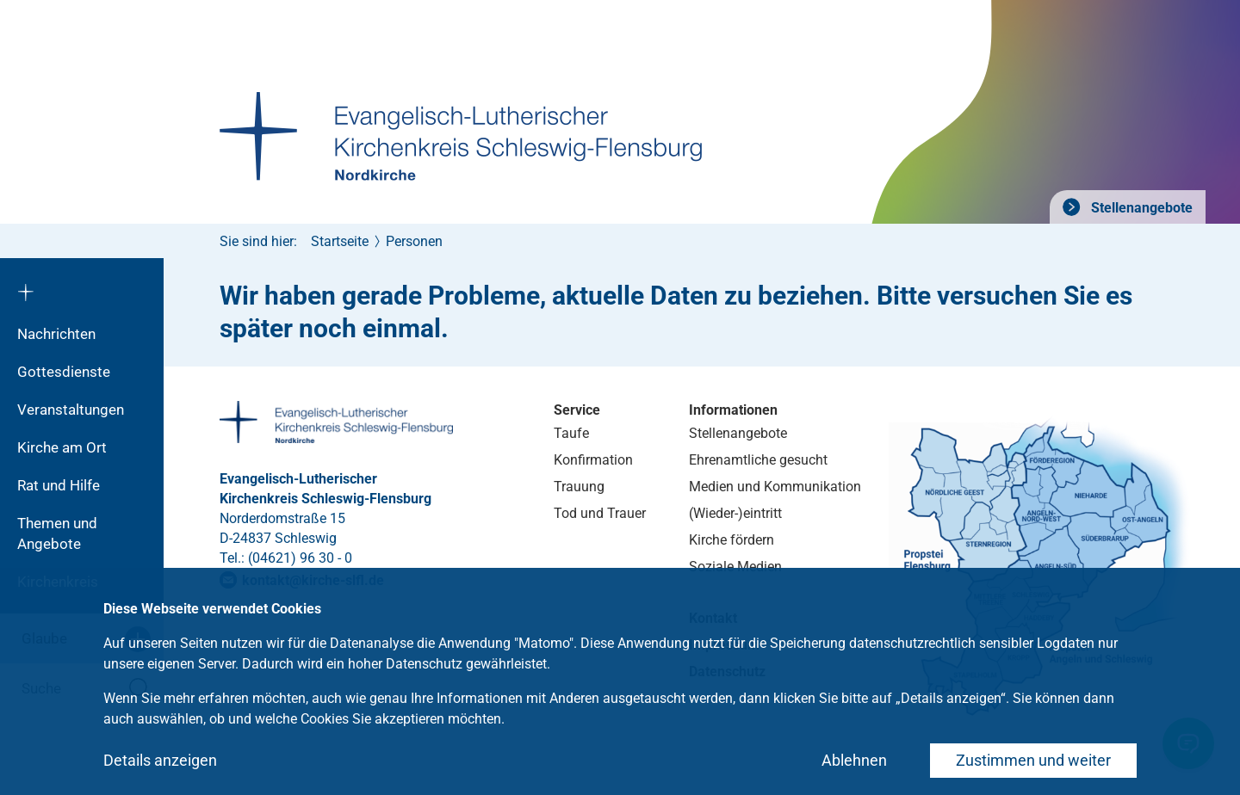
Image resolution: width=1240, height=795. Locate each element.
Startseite (340, 241)
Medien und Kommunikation (775, 486)
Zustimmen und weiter (1033, 760)
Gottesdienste (63, 371)
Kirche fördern (731, 540)
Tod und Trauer (600, 513)
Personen (414, 241)
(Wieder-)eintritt (735, 513)
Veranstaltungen (70, 409)
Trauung (579, 486)
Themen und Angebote (57, 533)
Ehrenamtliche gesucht (758, 460)
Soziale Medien (735, 566)
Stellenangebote (1140, 208)
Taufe (571, 433)
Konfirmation (593, 460)
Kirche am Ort (62, 447)
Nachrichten (56, 333)
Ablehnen (854, 760)
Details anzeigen (160, 760)
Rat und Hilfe (58, 485)
